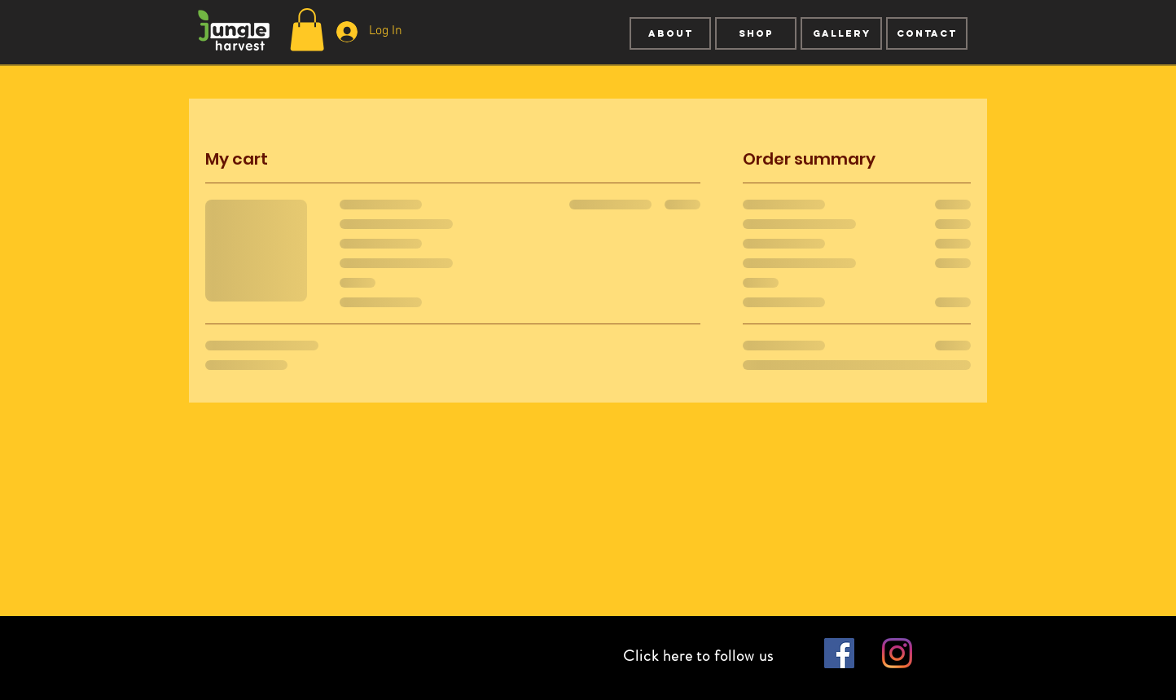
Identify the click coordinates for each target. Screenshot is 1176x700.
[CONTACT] (927, 33)
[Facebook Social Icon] (839, 653)
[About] (670, 33)
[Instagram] (897, 653)
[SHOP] (755, 33)
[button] (307, 29)
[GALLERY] (841, 33)
